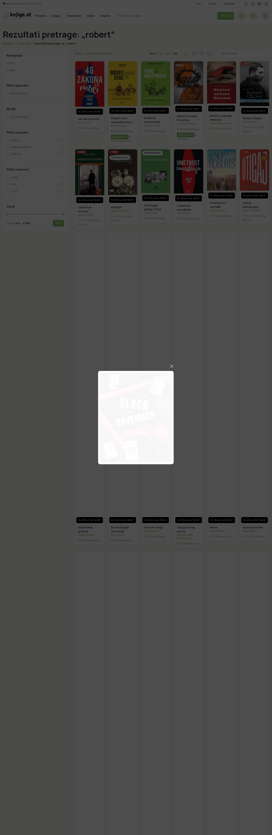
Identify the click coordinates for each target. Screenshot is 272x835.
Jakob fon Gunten (84, 209)
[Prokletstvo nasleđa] (221, 174)
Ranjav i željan (252, 118)
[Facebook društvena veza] (246, 4)
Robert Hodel (250, 121)
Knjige (11, 70)
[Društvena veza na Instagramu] (253, 4)
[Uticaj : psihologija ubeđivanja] (254, 174)
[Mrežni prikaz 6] (209, 53)
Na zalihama (19, 93)
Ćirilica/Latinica (21, 147)
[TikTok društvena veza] (266, 4)
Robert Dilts (150, 212)
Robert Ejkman (86, 534)
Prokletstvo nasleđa (218, 205)
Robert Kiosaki (119, 125)
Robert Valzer (85, 214)
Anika (213, 527)
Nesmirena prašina (85, 529)
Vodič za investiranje (152, 120)
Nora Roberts (217, 210)
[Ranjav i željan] (254, 87)
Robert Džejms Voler (221, 123)
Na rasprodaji (19, 117)
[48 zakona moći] (89, 88)
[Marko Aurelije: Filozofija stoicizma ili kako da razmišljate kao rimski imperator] (188, 86)
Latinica (16, 154)
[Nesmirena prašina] (89, 377)
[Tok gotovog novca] (188, 377)
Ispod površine (253, 527)
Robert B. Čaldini (252, 210)
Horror (11, 63)
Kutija (14, 177)
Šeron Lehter (184, 538)
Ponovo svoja (153, 527)
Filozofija (182, 138)
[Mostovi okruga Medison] (221, 86)
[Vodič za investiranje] (155, 87)
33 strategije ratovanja (120, 529)
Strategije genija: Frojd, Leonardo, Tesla (155, 209)
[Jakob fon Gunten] (89, 176)
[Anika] (221, 377)
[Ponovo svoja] (155, 377)
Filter (58, 223)
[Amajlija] (122, 176)
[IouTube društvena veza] (259, 4)
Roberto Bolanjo (120, 210)
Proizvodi (24, 43)
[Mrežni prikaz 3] (194, 53)
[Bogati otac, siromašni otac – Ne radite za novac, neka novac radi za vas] (122, 87)
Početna (8, 43)
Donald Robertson (187, 123)
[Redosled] (243, 54)
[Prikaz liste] (186, 53)
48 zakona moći (89, 119)
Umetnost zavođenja (184, 208)
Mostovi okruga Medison (221, 118)
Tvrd (14, 191)
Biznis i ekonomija (121, 141)
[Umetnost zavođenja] (188, 175)
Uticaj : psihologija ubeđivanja (250, 207)
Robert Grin (84, 122)
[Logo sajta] (17, 16)
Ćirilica (15, 140)
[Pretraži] (165, 16)
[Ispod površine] (254, 377)
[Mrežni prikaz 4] (201, 53)
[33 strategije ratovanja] (122, 377)
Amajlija (116, 207)
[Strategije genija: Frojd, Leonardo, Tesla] (155, 175)
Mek (13, 184)
